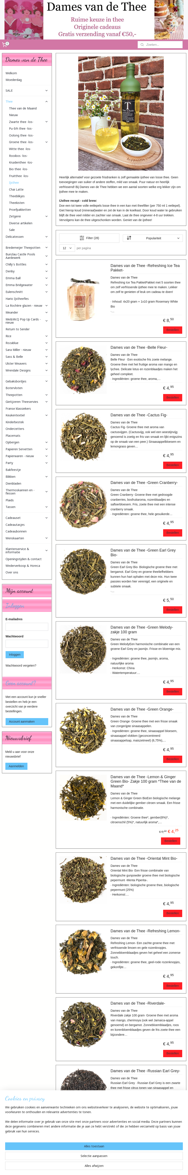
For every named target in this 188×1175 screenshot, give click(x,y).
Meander (27, 312)
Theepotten (27, 395)
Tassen (27, 507)
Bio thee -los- (18, 169)
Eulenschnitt (27, 292)
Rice (27, 336)
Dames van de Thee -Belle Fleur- (138, 347)
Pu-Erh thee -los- (21, 128)
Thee (27, 101)
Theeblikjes (17, 196)
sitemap (84, 1167)
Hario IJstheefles (17, 299)
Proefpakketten (20, 210)
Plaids (10, 500)
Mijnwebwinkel (139, 1167)
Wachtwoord (14, 636)
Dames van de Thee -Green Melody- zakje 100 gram (141, 629)
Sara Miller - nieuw (27, 350)
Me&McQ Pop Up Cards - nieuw (27, 320)
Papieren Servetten (27, 449)
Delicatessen (27, 237)
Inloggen (15, 654)
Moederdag (14, 80)
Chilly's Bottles (27, 264)
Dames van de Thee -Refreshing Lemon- (145, 931)
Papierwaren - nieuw (27, 456)
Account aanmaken (22, 721)
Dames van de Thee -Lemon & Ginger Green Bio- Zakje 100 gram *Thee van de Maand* (145, 781)
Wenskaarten (27, 538)
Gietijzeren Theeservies (27, 402)
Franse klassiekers (18, 408)
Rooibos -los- (18, 156)
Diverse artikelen (20, 223)
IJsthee (14, 182)
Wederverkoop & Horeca (23, 566)
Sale (12, 230)
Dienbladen (13, 483)
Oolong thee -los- (21, 135)
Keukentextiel (27, 415)
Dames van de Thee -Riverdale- (137, 1003)
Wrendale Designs (27, 370)
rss (91, 1167)
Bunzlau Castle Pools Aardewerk (27, 255)
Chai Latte (16, 189)
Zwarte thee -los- (28, 122)
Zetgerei (28, 216)
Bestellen (172, 330)
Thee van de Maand (23, 108)
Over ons (12, 572)
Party (27, 463)
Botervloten (14, 388)
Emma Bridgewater (27, 285)
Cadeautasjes (15, 525)
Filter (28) (89, 238)
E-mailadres (14, 619)
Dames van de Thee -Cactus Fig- (138, 415)
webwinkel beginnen (106, 1167)
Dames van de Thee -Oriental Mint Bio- (143, 858)
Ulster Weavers (27, 363)
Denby (27, 271)
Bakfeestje (13, 470)
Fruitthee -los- (19, 176)
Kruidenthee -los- (21, 162)
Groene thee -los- (28, 142)
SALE (27, 90)
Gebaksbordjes (27, 381)
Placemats (13, 436)
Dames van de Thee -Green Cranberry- (144, 483)
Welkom (11, 73)
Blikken (27, 477)
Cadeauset (27, 518)
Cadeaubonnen (16, 531)
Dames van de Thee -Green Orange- (141, 709)
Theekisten (16, 203)
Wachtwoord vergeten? (21, 665)
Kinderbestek (15, 422)
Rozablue (27, 343)
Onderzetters (15, 429)
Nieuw (13, 115)
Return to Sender (18, 329)
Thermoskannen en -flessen (27, 491)
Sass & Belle (27, 357)
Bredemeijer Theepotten (27, 248)
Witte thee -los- (20, 149)
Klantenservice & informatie (27, 550)
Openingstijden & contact (24, 559)
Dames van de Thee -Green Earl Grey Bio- (143, 552)
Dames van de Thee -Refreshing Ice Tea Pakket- (145, 268)
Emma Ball (27, 278)
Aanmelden (16, 766)
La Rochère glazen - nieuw (27, 305)
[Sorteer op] (152, 238)
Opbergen (27, 442)
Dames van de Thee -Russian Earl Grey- (145, 1071)
